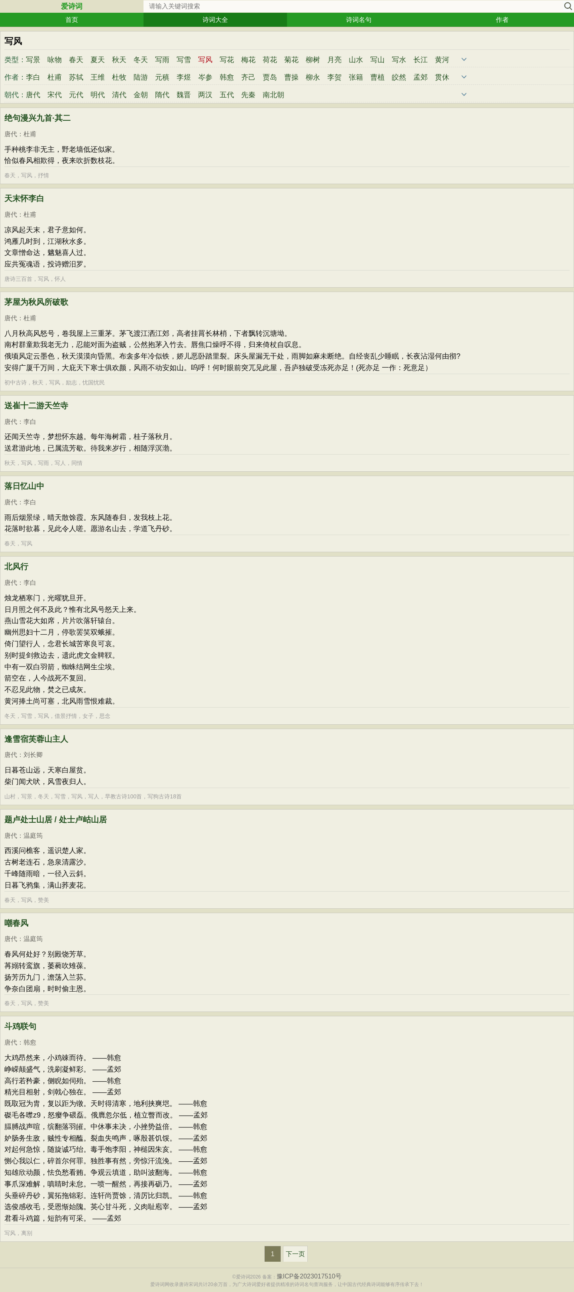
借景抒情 (66, 716)
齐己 (248, 77)
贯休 (442, 77)
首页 (71, 19)
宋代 (54, 95)
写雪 (184, 60)
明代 (97, 95)
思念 (104, 716)
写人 (60, 463)
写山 (377, 60)
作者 (502, 19)
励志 (71, 382)
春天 (76, 60)
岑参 (205, 77)
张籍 (356, 77)
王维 (97, 77)
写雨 (162, 60)
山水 (356, 60)
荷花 (270, 60)
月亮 (334, 60)
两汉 (205, 95)
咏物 (54, 60)
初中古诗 (15, 382)
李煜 (184, 77)
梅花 (248, 60)
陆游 (141, 77)
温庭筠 (33, 835)
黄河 (442, 60)
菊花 (291, 60)
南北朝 (273, 95)
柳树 (313, 60)
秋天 (119, 60)
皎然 (399, 77)
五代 (227, 95)
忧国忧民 (94, 382)
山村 (10, 796)
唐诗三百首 (18, 279)
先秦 (248, 95)
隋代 (162, 95)
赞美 (43, 900)
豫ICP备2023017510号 (309, 1276)
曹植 (377, 77)
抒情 (43, 175)
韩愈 (227, 77)
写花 (227, 60)
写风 (26, 175)
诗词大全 (215, 19)
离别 (26, 1233)
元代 (76, 95)
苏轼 (76, 77)
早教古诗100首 (123, 796)
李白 (33, 77)
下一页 (295, 1254)
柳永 (313, 77)
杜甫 (54, 77)
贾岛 (270, 77)
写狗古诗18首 (164, 796)
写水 (399, 60)
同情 (77, 463)
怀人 (60, 279)
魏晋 (184, 95)
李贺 (334, 77)
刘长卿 (33, 754)
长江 (420, 60)
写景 (33, 60)
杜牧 (119, 77)
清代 (119, 95)
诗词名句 (359, 19)
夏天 (97, 60)
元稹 (162, 77)
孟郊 (420, 77)
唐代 (33, 95)
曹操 (291, 77)
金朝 (141, 95)
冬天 (141, 60)
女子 (88, 716)
